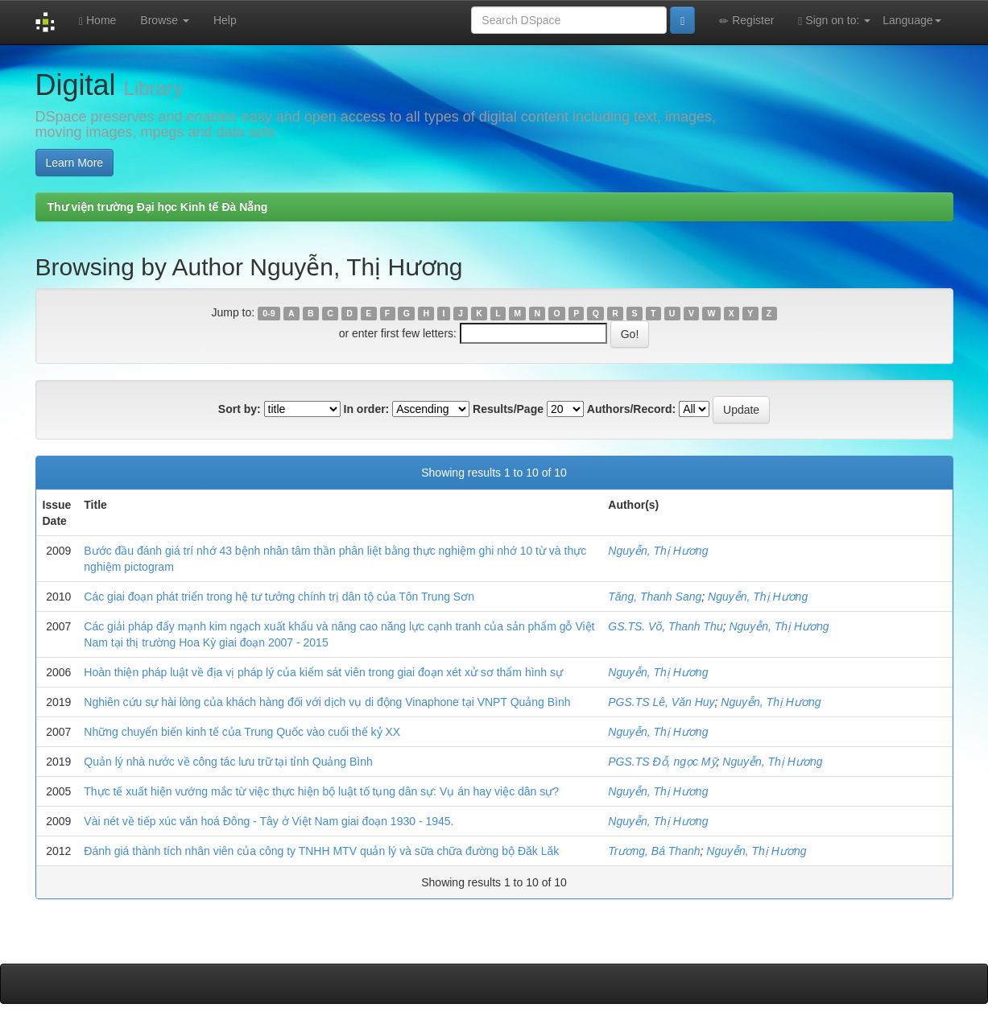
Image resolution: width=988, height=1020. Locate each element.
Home (97, 20)
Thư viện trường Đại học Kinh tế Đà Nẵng (158, 206)
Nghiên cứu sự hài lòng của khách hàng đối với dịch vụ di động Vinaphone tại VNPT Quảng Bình (327, 702)
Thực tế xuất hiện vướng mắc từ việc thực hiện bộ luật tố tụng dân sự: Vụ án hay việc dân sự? (321, 791)
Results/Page (508, 409)
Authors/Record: (631, 409)
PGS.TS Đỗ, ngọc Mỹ (662, 761)
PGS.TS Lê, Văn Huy (661, 702)
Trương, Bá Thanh (654, 850)
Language (911, 20)
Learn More (75, 162)
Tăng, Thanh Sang (654, 596)
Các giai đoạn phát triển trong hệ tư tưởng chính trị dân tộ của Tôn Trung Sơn (279, 596)
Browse (164, 20)
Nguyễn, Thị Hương (658, 550)
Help (225, 20)
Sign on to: (834, 20)
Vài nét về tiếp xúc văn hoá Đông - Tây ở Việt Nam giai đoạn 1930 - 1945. (268, 821)
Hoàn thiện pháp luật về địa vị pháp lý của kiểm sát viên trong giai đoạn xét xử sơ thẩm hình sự (323, 672)
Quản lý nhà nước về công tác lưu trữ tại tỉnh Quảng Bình (228, 761)
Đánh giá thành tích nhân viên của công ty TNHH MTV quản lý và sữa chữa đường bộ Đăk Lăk (321, 850)
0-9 (269, 313)
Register (746, 20)
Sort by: (239, 409)
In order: (367, 409)
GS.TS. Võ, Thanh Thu (665, 626)
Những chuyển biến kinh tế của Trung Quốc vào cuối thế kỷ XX (242, 731)
